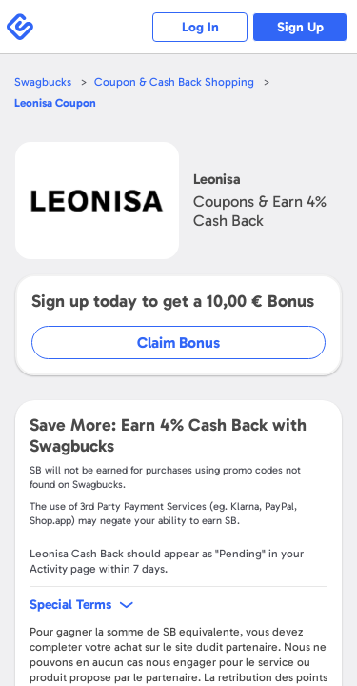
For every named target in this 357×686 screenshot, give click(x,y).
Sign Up (300, 27)
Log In (200, 27)
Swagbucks (42, 82)
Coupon (55, 103)
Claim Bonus (178, 342)
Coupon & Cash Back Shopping (174, 82)
